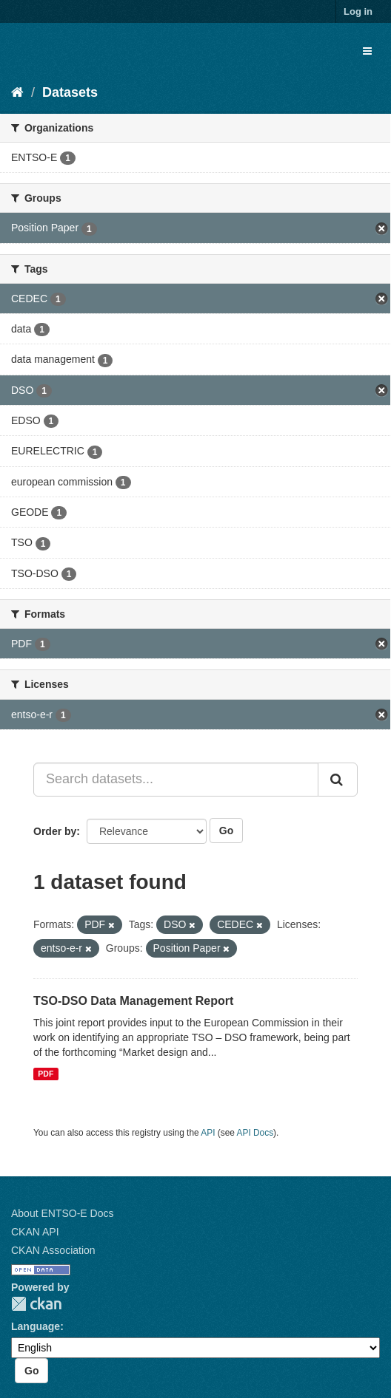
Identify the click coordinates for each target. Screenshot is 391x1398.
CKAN (36, 1304)
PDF (45, 1073)
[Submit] (338, 780)
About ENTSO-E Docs (62, 1213)
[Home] (17, 92)
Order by (54, 831)
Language (35, 1326)
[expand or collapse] (367, 51)
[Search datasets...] (175, 780)
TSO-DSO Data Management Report (133, 1001)
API (208, 1133)
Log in (358, 11)
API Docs (255, 1133)
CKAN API (35, 1232)
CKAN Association (53, 1250)
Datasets (70, 92)
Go (226, 830)
